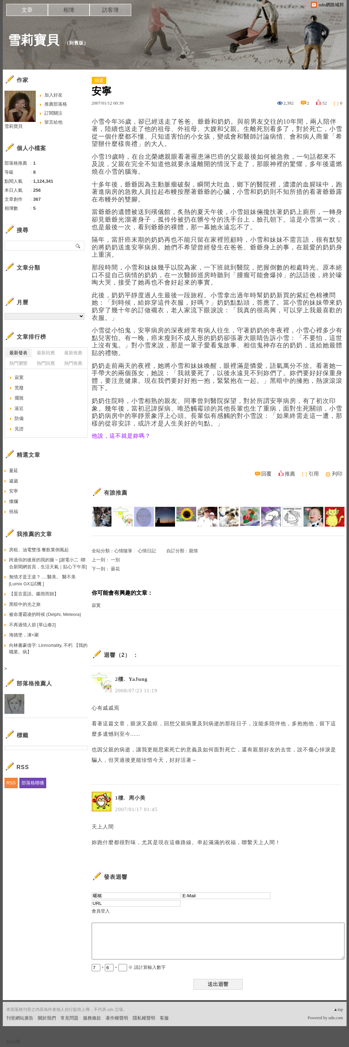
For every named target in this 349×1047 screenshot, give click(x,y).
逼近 (19, 408)
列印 (337, 474)
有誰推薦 (115, 493)
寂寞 (96, 605)
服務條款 (92, 1018)
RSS (11, 782)
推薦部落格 (55, 104)
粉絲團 (13, 1041)
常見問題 (69, 1018)
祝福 (13, 511)
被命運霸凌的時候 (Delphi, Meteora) (45, 614)
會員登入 (101, 911)
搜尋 (78, 245)
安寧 (13, 491)
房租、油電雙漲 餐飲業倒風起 (39, 549)
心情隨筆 (123, 550)
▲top (338, 1009)
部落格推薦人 (34, 683)
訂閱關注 (53, 113)
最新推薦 (73, 352)
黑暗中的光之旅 (25, 604)
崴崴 (13, 481)
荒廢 (19, 387)
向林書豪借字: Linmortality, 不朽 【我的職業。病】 (48, 649)
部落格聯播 (33, 782)
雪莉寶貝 (33, 40)
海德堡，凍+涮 (24, 634)
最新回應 (46, 352)
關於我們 (47, 1018)
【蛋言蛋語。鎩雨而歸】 (34, 593)
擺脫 (19, 398)
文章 (27, 10)
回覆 (266, 474)
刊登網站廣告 (19, 1018)
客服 (164, 1018)
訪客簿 (110, 10)
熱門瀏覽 (18, 363)
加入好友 (53, 95)
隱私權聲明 (144, 1018)
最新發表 (18, 352)
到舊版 (76, 43)
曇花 (115, 568)
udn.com (336, 1017)
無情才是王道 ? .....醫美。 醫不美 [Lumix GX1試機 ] (42, 580)
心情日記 (147, 550)
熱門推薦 (73, 363)
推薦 (290, 474)
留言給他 (53, 122)
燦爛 (13, 501)
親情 (193, 550)
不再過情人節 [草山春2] (32, 624)
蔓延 (13, 470)
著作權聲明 (117, 1018)
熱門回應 (46, 363)
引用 (313, 474)
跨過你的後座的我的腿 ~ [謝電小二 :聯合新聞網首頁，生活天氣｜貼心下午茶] (48, 563)
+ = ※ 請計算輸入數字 (129, 967)
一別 (115, 559)
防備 (19, 418)
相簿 (68, 10)
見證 (19, 428)
